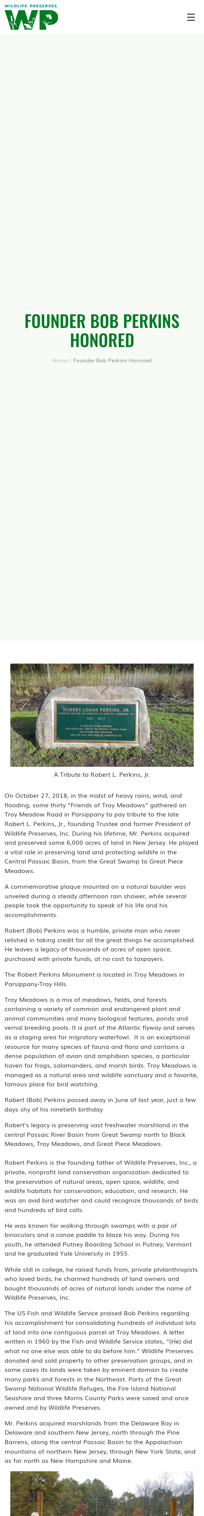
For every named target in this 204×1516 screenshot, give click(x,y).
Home (60, 360)
